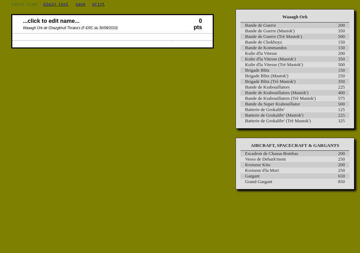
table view (24, 5)
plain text (56, 5)
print (98, 5)
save (80, 5)
